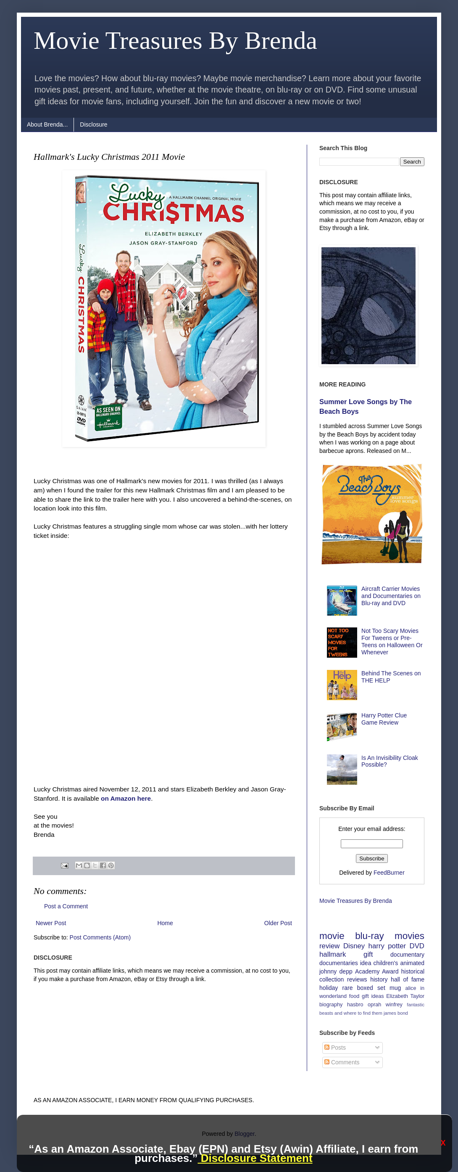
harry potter (387, 946)
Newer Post (51, 923)
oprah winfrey (385, 1005)
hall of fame (407, 979)
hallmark (332, 954)
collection (331, 979)
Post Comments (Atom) (100, 937)
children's (386, 963)
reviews (357, 979)
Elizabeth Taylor (405, 996)
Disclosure (93, 124)
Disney (354, 946)
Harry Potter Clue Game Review (384, 719)
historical (412, 971)
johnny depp (336, 971)
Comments (342, 1062)
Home (165, 923)
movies (409, 936)
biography (330, 1005)
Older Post (278, 923)
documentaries (338, 963)
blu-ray (369, 936)
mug (395, 987)
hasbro (355, 1005)
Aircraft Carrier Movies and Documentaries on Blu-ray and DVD (391, 595)
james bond (396, 1013)
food (354, 996)
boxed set (371, 987)
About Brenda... (47, 124)
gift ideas (373, 996)
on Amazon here (126, 798)
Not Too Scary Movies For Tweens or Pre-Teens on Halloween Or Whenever (392, 641)
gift (368, 954)
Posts (335, 1047)
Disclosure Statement (254, 1158)
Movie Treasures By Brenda (175, 40)
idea (365, 963)
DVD (417, 946)
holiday (328, 987)
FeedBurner (389, 872)
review (329, 946)
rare (347, 987)
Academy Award (376, 971)
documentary (407, 954)
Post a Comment (66, 906)
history (378, 979)
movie (332, 936)
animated (412, 963)
